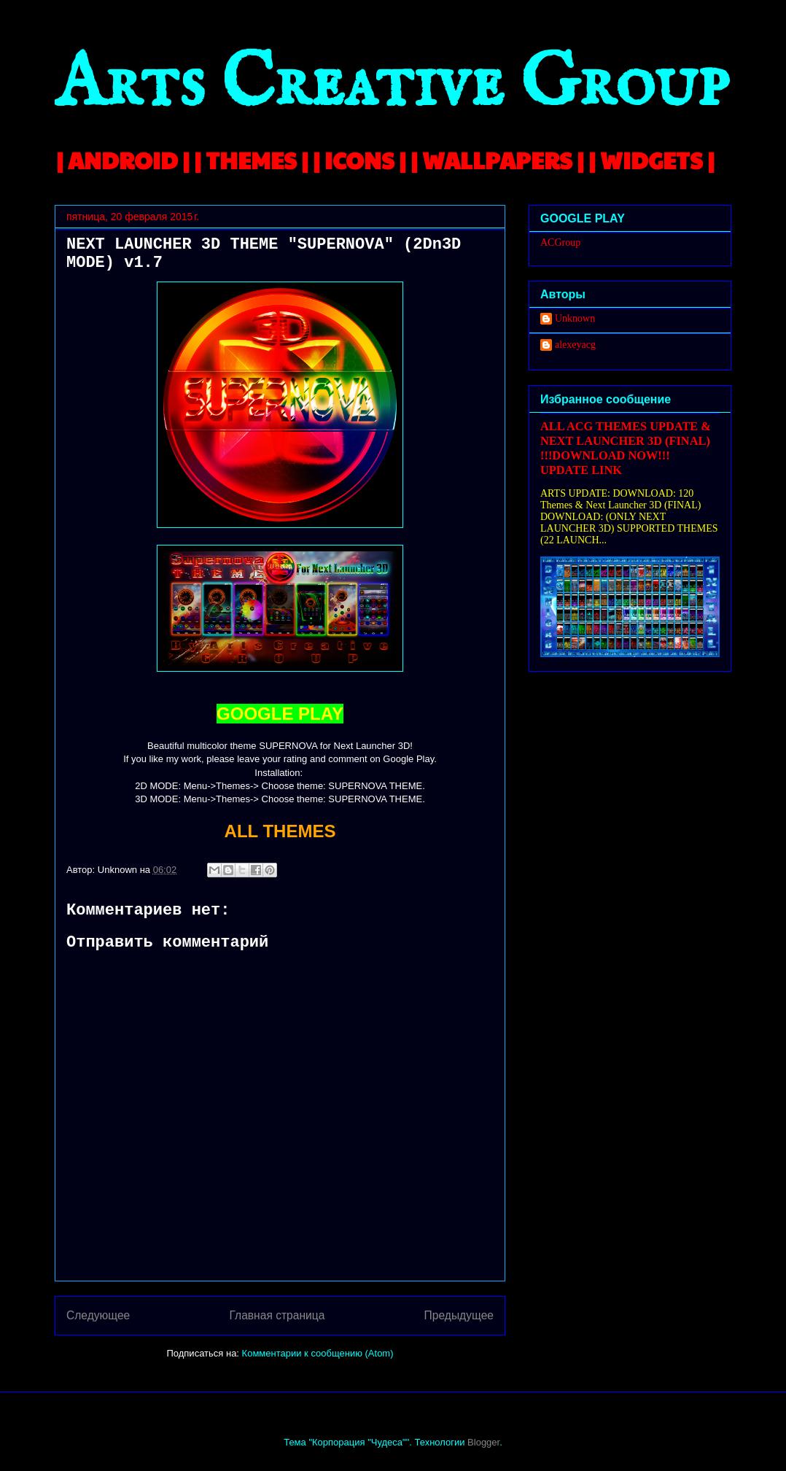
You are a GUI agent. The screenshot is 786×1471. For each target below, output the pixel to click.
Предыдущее (459, 1315)
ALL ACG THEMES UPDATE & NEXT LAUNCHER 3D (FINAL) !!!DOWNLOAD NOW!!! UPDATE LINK (625, 448)
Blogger (483, 1442)
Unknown (575, 318)
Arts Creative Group (391, 85)
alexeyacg (575, 344)
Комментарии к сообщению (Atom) (318, 1353)
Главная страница (276, 1315)
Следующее (98, 1315)
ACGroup (560, 242)
